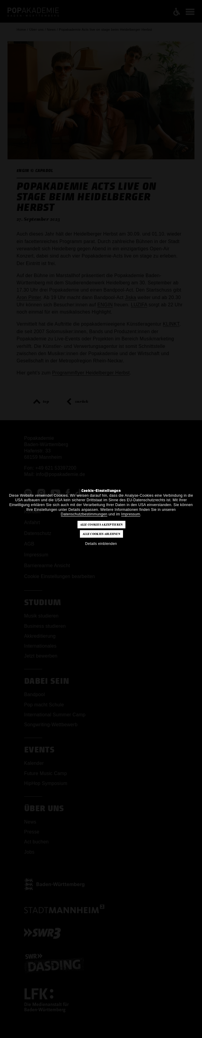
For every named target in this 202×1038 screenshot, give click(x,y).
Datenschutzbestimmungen (84, 514)
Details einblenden (101, 544)
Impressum (130, 514)
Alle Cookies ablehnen (101, 534)
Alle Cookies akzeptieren (101, 525)
